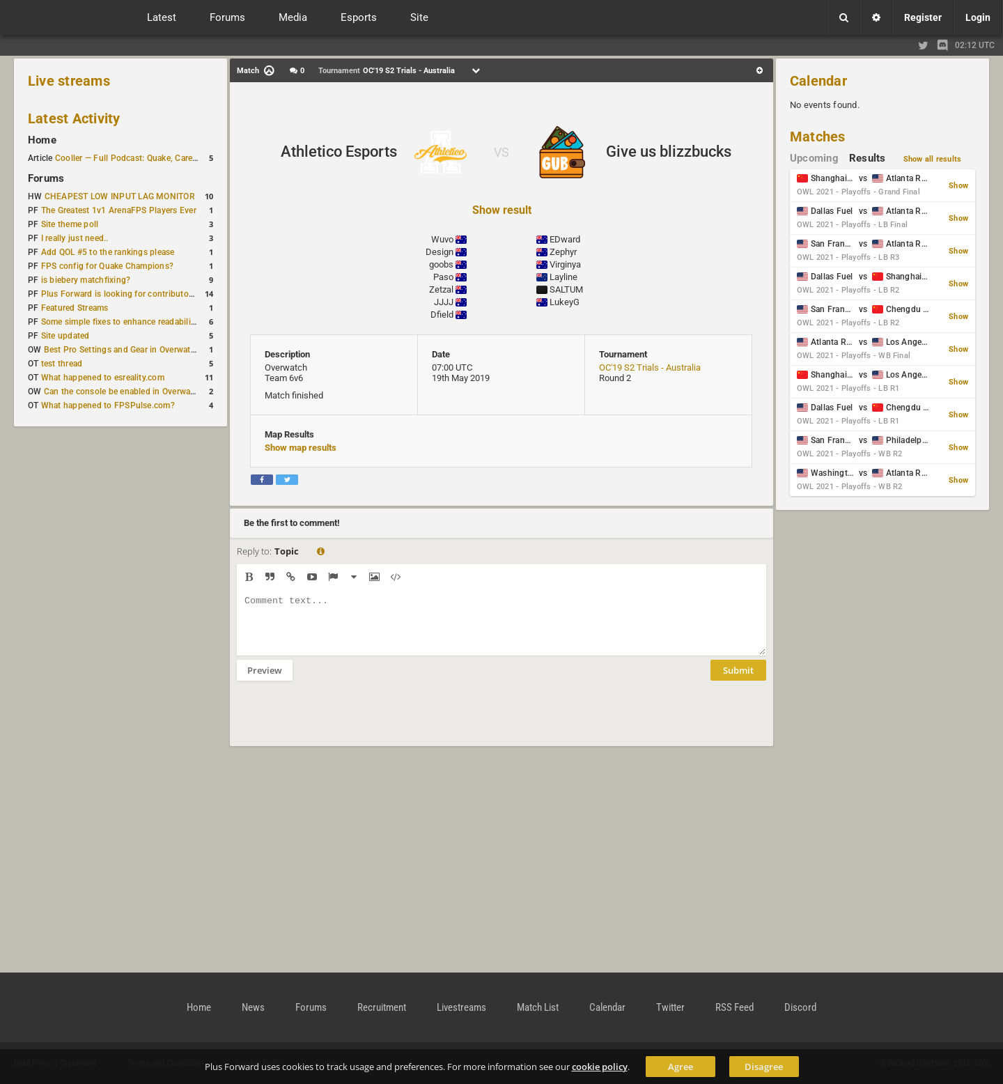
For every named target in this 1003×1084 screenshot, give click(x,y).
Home (42, 140)
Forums (46, 178)
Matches (818, 136)
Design (439, 252)
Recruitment (381, 1007)
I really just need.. (75, 238)
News (253, 1007)
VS (501, 152)
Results (867, 158)
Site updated (65, 336)
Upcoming (814, 158)
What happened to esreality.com (102, 377)
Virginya (565, 264)
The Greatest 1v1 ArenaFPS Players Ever (118, 210)
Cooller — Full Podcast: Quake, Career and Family (149, 158)
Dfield (441, 314)
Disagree (764, 1066)
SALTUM (566, 289)
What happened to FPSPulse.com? (108, 405)
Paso (443, 277)
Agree (680, 1066)
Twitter (670, 1007)
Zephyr (563, 252)
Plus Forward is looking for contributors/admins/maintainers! (160, 294)
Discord (800, 1007)
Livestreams (461, 1007)
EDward (565, 239)
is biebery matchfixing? (86, 280)
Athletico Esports (339, 151)
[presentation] (343, 722)
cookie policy (600, 1066)
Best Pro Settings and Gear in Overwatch (122, 350)
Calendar (818, 80)
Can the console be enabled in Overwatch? (126, 391)
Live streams (69, 80)
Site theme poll (70, 224)
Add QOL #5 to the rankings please (108, 252)
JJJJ (443, 302)
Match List (538, 1007)
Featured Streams (75, 308)
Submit (738, 680)
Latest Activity (74, 118)
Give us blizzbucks (668, 151)
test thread (62, 364)
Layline (563, 277)
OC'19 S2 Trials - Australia (650, 367)
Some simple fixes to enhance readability (120, 322)
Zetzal (441, 289)
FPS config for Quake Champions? (107, 266)
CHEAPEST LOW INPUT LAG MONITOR (120, 196)
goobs (441, 264)
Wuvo (442, 239)
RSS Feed (734, 1007)
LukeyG (565, 302)
